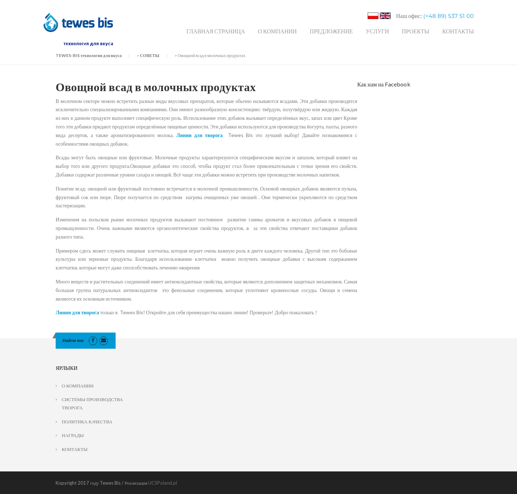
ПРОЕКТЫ (415, 31)
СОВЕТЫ (149, 55)
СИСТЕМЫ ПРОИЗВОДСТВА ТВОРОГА (92, 403)
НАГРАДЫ (73, 435)
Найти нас (73, 340)
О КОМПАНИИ (277, 31)
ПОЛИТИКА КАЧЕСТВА (87, 421)
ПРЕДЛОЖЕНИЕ (331, 31)
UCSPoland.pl (162, 483)
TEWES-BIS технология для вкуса (89, 55)
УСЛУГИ (377, 31)
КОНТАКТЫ (458, 31)
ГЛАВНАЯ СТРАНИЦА (215, 31)
